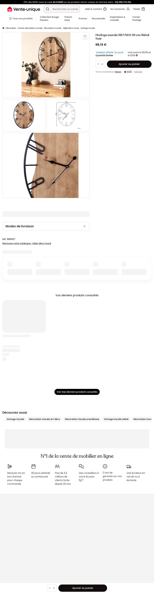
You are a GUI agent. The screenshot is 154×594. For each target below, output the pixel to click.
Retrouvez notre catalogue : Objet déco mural (26, 243)
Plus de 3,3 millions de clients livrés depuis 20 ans (63, 477)
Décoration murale (52, 28)
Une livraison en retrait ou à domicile (135, 475)
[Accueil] (3, 28)
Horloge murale (88, 28)
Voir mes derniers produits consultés (77, 391)
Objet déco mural (71, 28)
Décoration (11, 28)
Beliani (118, 71)
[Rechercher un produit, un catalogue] (47, 9)
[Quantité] (100, 64)
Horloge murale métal (116, 419)
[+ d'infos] (137, 55)
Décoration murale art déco (44, 419)
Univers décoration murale (30, 28)
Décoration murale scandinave (82, 419)
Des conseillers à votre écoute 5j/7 (89, 475)
